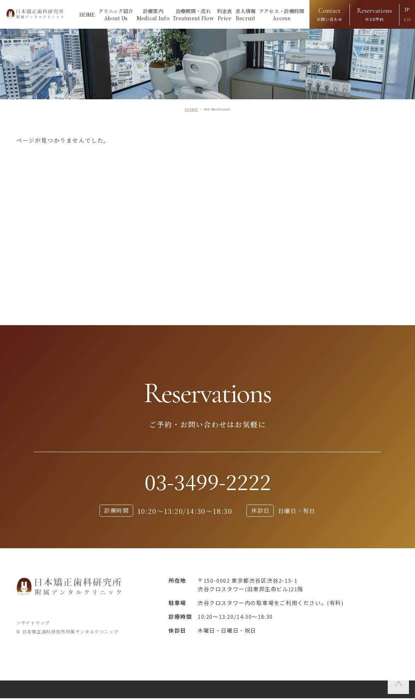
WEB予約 (374, 13)
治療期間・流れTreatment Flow (193, 14)
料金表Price (224, 14)
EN (407, 19)
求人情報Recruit (245, 14)
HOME (87, 14)
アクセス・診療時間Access (282, 14)
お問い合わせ (329, 13)
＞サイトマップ (33, 624)
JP (407, 9)
